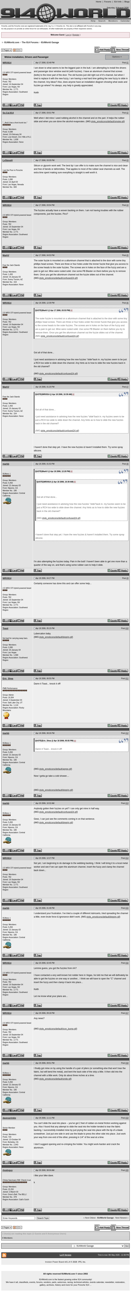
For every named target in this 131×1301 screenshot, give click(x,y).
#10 (126, 628)
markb (6, 464)
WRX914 (7, 62)
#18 (126, 1063)
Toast (5, 628)
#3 (127, 160)
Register (75, 35)
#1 (127, 63)
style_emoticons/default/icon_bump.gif (57, 1028)
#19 (126, 1118)
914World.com (11, 42)
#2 (127, 113)
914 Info (118, 2)
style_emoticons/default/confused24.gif (58, 278)
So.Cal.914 (8, 113)
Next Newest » (121, 1218)
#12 (126, 733)
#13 (126, 803)
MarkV (6, 255)
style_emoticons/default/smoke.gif (107, 121)
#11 (126, 678)
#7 (127, 387)
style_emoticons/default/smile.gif (55, 1079)
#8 (127, 464)
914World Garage (50, 42)
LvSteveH (8, 160)
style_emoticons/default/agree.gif (55, 769)
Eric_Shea (8, 678)
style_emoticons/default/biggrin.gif (55, 637)
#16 (126, 963)
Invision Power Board (54, 1262)
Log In (68, 35)
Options (116, 57)
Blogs (127, 2)
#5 (127, 255)
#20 (126, 1170)
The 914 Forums (30, 42)
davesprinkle (9, 1118)
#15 (126, 908)
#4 (127, 205)
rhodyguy (8, 1170)
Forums (107, 2)
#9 (127, 578)
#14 (126, 858)
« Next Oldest (89, 1218)
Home (98, 2)
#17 (126, 1013)
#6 (127, 303)
